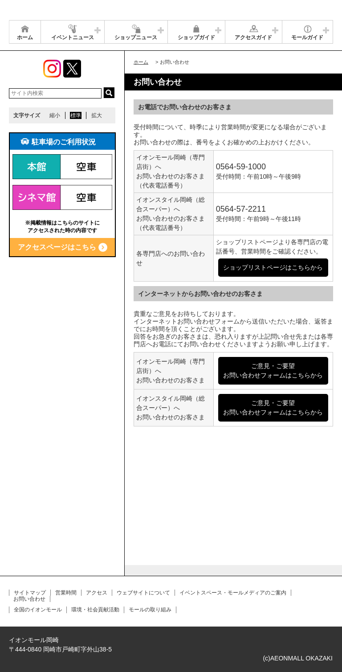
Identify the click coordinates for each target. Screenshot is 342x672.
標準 (75, 115)
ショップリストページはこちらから (273, 267)
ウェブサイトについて (143, 593)
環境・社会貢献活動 (95, 609)
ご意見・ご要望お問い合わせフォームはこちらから (273, 370)
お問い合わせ (29, 599)
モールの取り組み (150, 609)
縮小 (54, 115)
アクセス (96, 593)
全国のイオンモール (38, 609)
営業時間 (66, 593)
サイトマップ (30, 593)
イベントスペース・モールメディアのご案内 (232, 593)
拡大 (96, 115)
